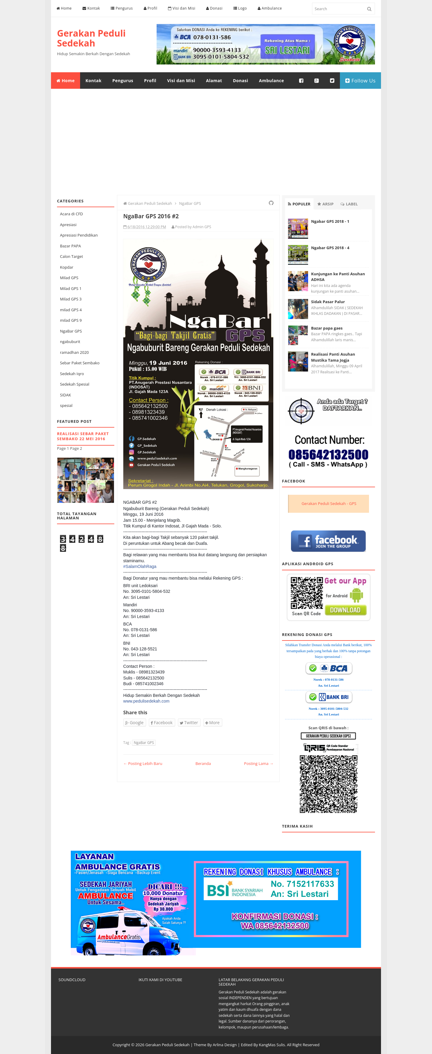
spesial (66, 405)
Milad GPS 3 (71, 299)
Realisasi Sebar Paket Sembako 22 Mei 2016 (83, 436)
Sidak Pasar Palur (328, 301)
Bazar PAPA (70, 246)
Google (134, 722)
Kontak (91, 8)
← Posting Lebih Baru (142, 763)
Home (64, 8)
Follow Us (360, 80)
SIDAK (65, 395)
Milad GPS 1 (71, 288)
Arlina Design (225, 1044)
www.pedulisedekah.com (146, 701)
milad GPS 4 (71, 309)
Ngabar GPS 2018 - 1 (330, 221)
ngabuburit (70, 341)
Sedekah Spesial (74, 384)
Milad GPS (69, 277)
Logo (240, 8)
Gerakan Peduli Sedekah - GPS (329, 503)
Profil (151, 8)
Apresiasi (68, 224)
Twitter (189, 722)
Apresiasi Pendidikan (79, 235)
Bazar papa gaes (327, 328)
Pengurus (122, 8)
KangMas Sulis (272, 1044)
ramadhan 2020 (74, 352)
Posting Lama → (259, 763)
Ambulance (270, 8)
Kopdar (66, 267)
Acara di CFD (71, 213)
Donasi (214, 8)
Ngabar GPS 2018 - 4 (330, 247)
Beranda (203, 763)
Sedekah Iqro (72, 373)
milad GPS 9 (71, 320)
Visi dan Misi (181, 8)
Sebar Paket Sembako (80, 363)
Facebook (161, 722)
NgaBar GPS (71, 331)
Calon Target (71, 256)
